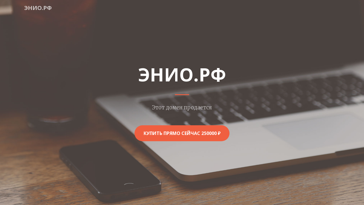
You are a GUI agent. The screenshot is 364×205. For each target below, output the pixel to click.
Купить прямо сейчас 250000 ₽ (182, 133)
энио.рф (38, 8)
